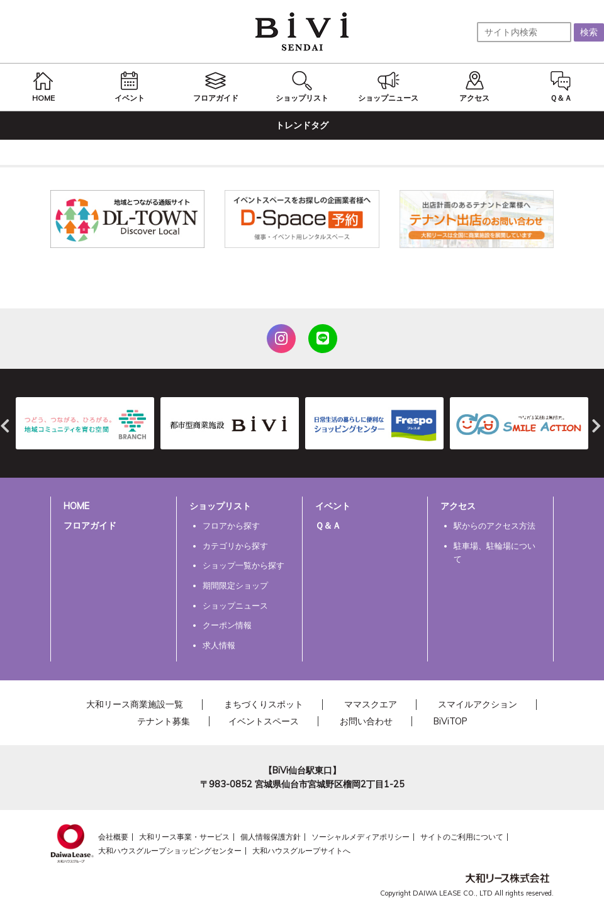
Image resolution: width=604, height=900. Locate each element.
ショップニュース (235, 605)
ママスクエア (370, 704)
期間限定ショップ (235, 585)
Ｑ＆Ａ (328, 525)
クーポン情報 (227, 625)
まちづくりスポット (263, 704)
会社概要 (113, 836)
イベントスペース (263, 721)
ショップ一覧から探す (243, 565)
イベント (332, 506)
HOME (76, 506)
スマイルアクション (477, 704)
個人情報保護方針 (270, 836)
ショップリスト (220, 506)
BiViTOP (450, 721)
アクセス (458, 506)
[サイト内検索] (524, 32)
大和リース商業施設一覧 (134, 704)
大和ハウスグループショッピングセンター (170, 850)
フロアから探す (231, 525)
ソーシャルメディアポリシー (360, 836)
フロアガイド (90, 525)
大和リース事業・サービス (184, 836)
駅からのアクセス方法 (494, 525)
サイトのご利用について (461, 836)
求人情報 (219, 645)
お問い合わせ (366, 721)
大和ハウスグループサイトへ (301, 850)
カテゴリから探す (235, 546)
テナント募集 (163, 721)
